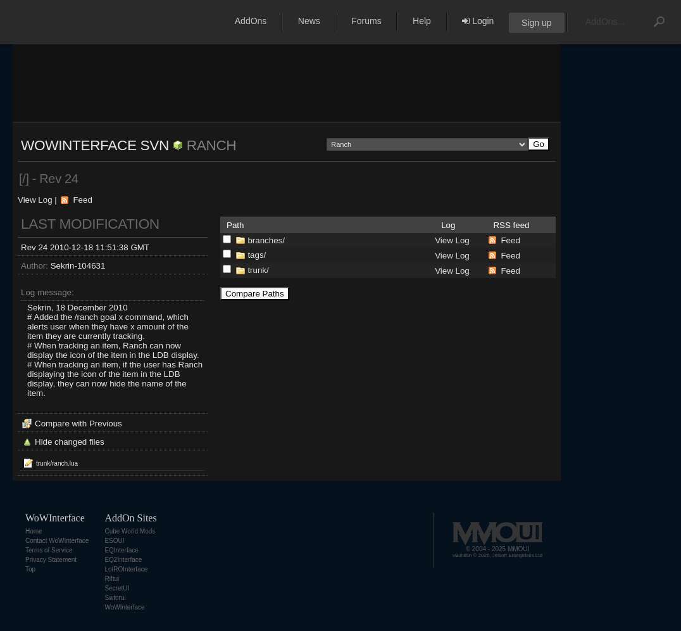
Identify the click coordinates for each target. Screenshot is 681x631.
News (309, 21)
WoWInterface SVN (95, 145)
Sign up (536, 23)
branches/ (266, 240)
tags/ (256, 255)
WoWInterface (124, 607)
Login (478, 21)
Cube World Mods (129, 531)
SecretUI (116, 588)
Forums (366, 21)
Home (33, 531)
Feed (82, 200)
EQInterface (121, 550)
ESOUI (114, 540)
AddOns (251, 21)
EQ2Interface (123, 559)
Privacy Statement (51, 559)
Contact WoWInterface (57, 540)
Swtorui (114, 597)
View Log (35, 200)
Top (30, 569)
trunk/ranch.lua (57, 463)
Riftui (111, 578)
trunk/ (257, 270)
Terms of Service (48, 550)
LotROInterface (125, 569)
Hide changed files (69, 442)
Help (422, 21)
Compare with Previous (78, 423)
